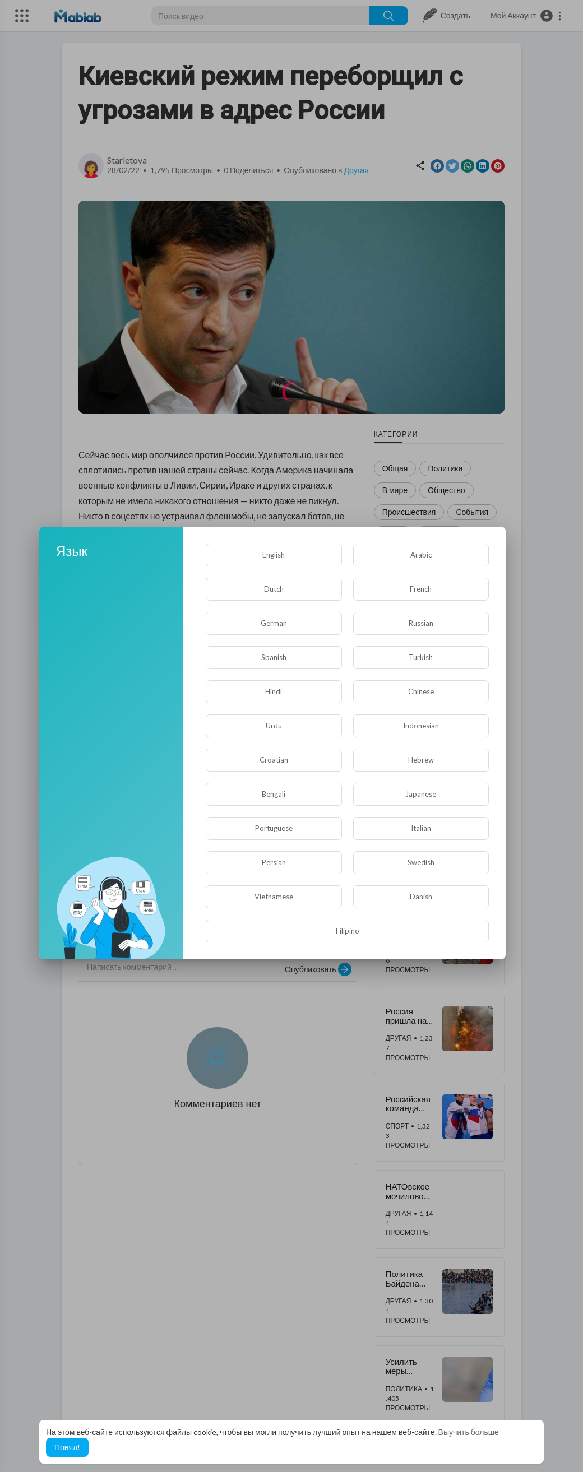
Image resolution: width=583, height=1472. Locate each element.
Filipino (347, 930)
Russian (421, 623)
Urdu (274, 725)
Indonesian (421, 725)
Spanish (273, 657)
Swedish (421, 862)
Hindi (273, 691)
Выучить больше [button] (468, 1432)
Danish (421, 896)
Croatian (274, 759)
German (274, 623)
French (421, 588)
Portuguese (274, 828)
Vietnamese (274, 896)
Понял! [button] (67, 1447)
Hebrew (421, 759)
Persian (274, 862)
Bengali (273, 794)
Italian (421, 828)
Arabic (421, 554)
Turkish (421, 657)
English (273, 554)
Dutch (274, 588)
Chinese (421, 691)
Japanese (420, 794)
